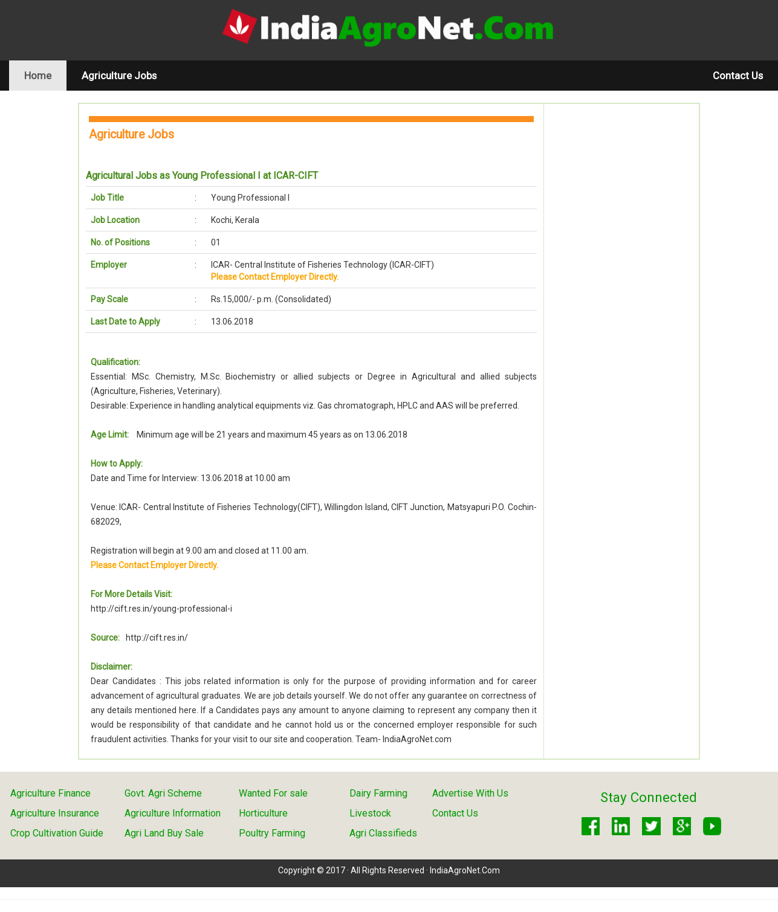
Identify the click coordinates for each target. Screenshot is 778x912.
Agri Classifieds (383, 833)
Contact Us (738, 76)
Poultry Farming (272, 833)
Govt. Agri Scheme (163, 793)
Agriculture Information (173, 813)
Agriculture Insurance (54, 813)
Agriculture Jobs (119, 76)
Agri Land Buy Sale (164, 833)
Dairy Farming (378, 793)
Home (45, 75)
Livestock (370, 813)
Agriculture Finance (50, 793)
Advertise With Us (470, 793)
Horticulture (263, 813)
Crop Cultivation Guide (56, 833)
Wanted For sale (273, 793)
